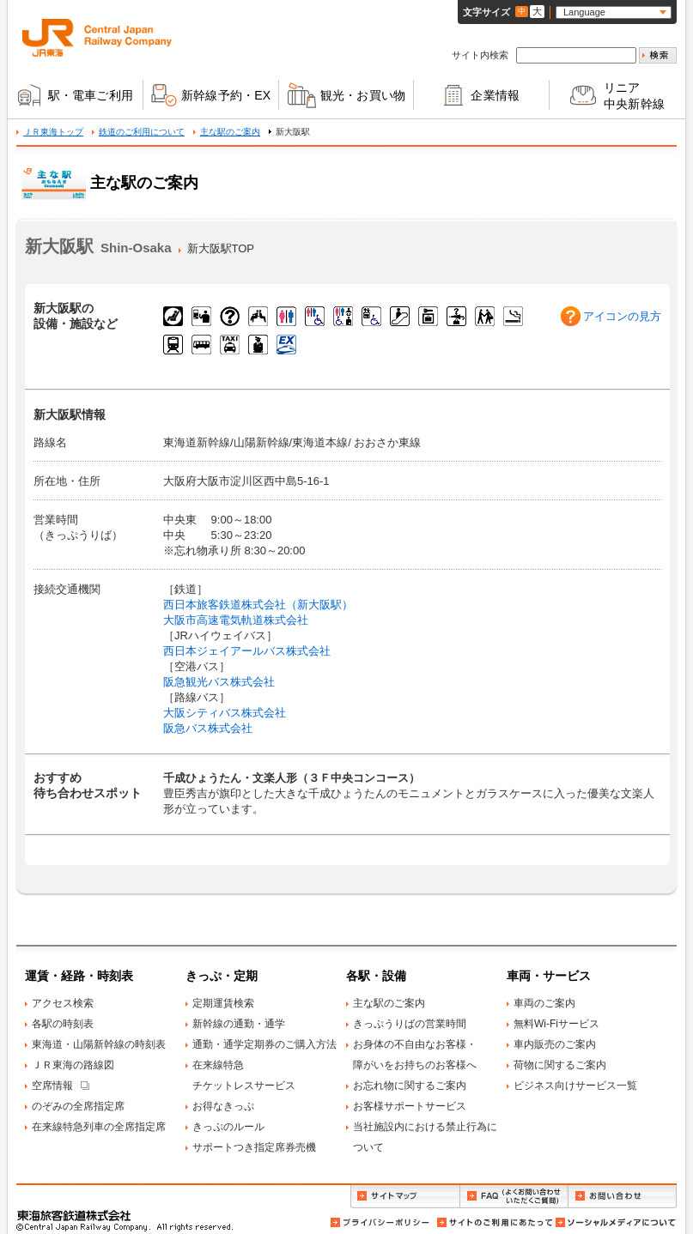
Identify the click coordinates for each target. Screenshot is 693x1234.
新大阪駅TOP (221, 248)
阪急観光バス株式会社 (219, 681)
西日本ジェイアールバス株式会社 (247, 650)
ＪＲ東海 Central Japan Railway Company (97, 38)
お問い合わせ (622, 1196)
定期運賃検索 (223, 1003)
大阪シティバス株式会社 (224, 712)
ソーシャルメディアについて (615, 1222)
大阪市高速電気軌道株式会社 (235, 620)
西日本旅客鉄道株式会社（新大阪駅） (258, 604)
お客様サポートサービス (409, 1106)
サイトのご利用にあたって (494, 1222)
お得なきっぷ (223, 1106)
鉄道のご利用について (142, 131)
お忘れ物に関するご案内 (409, 1086)
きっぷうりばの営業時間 (409, 1024)
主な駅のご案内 (230, 131)
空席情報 (52, 1086)
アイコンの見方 (622, 316)
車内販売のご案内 (555, 1044)
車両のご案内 (544, 1003)
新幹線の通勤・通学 (238, 1024)
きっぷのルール (228, 1127)
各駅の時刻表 (63, 1024)
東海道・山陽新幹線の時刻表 (99, 1044)
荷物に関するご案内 (560, 1065)
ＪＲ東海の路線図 (73, 1065)
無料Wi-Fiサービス (556, 1024)
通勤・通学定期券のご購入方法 (264, 1044)
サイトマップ (404, 1196)
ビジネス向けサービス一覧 (575, 1086)
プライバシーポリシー (381, 1222)
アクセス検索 (63, 1003)
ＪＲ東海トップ (53, 131)
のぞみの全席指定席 (78, 1106)
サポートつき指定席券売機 (254, 1147)
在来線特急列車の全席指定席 (99, 1127)
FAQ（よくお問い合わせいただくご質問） (513, 1196)
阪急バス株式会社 (207, 728)
